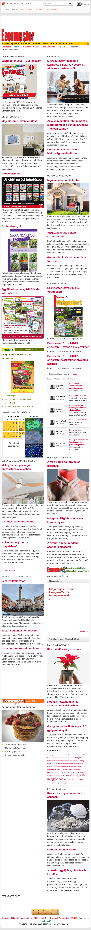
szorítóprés (50, 775)
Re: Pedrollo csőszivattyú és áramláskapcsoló (76, 385)
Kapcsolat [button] (11, 9)
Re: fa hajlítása (75, 430)
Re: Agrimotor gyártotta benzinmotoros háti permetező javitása (79, 442)
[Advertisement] (45, 21)
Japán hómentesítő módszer (20, 630)
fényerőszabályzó (59, 760)
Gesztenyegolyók (12, 751)
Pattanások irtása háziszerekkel (18, 406)
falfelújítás (78, 758)
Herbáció (61, 47)
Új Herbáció (9, 403)
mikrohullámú (63, 766)
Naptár (36, 47)
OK (70, 3)
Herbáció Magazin (26, 349)
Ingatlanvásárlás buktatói (63, 180)
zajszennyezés (51, 783)
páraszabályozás (54, 772)
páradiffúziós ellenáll (74, 769)
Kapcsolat (6, 918)
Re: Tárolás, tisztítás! (78, 395)
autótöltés (63, 755)
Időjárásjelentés (55, 581)
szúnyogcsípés (58, 775)
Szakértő (27, 47)
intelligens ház (65, 763)
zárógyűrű (58, 783)
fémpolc (83, 757)
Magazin (30, 701)
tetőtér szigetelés (76, 775)
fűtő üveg (80, 761)
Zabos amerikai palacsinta (18, 707)
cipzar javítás (81, 755)
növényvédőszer (51, 769)
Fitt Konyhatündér (10, 50)
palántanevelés (63, 769)
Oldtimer (36, 43)
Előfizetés (6, 47)
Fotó (52, 43)
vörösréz (72, 779)
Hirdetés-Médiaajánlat (22, 918)
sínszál (73, 772)
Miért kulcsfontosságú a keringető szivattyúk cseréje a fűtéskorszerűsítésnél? (66, 64)
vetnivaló (66, 779)
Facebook (17, 47)
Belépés (85, 4)
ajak (48, 755)
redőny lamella (66, 772)
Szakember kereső (65, 43)
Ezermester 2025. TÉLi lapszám (21, 60)
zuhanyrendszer (66, 783)
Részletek (83, 632)
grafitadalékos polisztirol (54, 763)
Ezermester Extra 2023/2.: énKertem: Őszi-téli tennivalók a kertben (67, 360)
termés (65, 775)
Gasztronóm (72, 47)
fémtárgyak (50, 760)
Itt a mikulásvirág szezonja (64, 649)
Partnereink (63, 918)
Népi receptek (10, 396)
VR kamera (80, 779)
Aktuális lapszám (10, 43)
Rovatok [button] (26, 3)
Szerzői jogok (50, 918)
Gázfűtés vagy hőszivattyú (18, 521)
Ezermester (12, 3)
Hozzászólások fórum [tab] (59, 374)
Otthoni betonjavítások (61, 849)
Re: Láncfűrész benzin (78, 420)
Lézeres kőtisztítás (13, 580)
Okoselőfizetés (11, 173)
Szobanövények (12, 226)
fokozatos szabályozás (70, 760)
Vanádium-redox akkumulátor (20, 648)
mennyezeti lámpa (53, 766)
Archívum (25, 43)
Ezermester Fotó (11, 896)
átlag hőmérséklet (55, 755)
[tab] (68, 581)
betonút (69, 755)
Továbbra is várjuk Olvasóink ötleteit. (64, 639)
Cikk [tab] (75, 374)
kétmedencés (73, 763)
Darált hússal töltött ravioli (16, 744)
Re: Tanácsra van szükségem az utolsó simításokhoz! (77, 407)
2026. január (14, 416)
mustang (69, 766)
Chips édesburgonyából (15, 755)
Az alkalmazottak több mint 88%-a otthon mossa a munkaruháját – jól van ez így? (68, 124)
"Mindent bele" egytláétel (15, 748)
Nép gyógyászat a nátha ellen (17, 399)
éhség (72, 757)
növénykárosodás (77, 766)
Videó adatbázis (48, 47)
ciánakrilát (75, 755)
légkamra (80, 764)
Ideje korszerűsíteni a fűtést (19, 121)
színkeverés (81, 772)
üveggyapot (55, 779)
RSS (74, 918)
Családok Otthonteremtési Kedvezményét (59, 757)
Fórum (45, 43)
